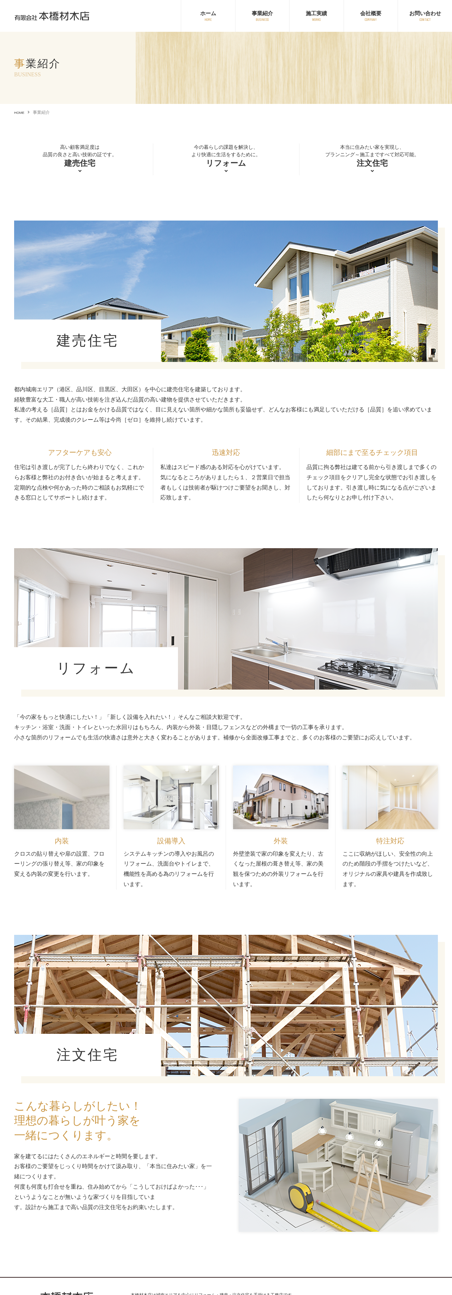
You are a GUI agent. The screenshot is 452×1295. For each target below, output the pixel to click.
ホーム (208, 13)
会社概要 (370, 13)
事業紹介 (262, 13)
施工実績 (316, 13)
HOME (20, 112)
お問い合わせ (425, 13)
